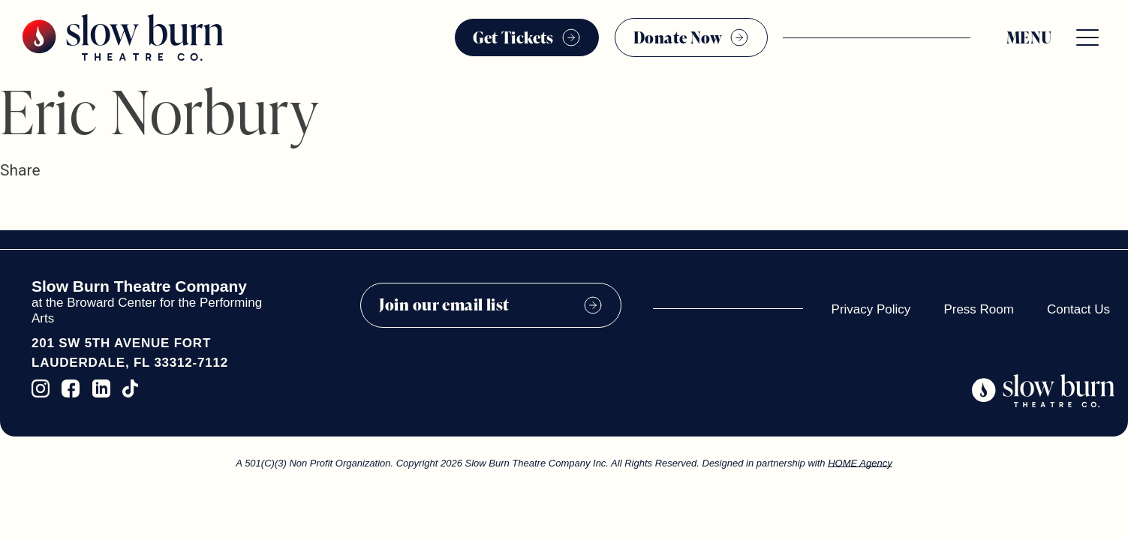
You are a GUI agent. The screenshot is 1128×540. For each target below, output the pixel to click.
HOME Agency (860, 463)
